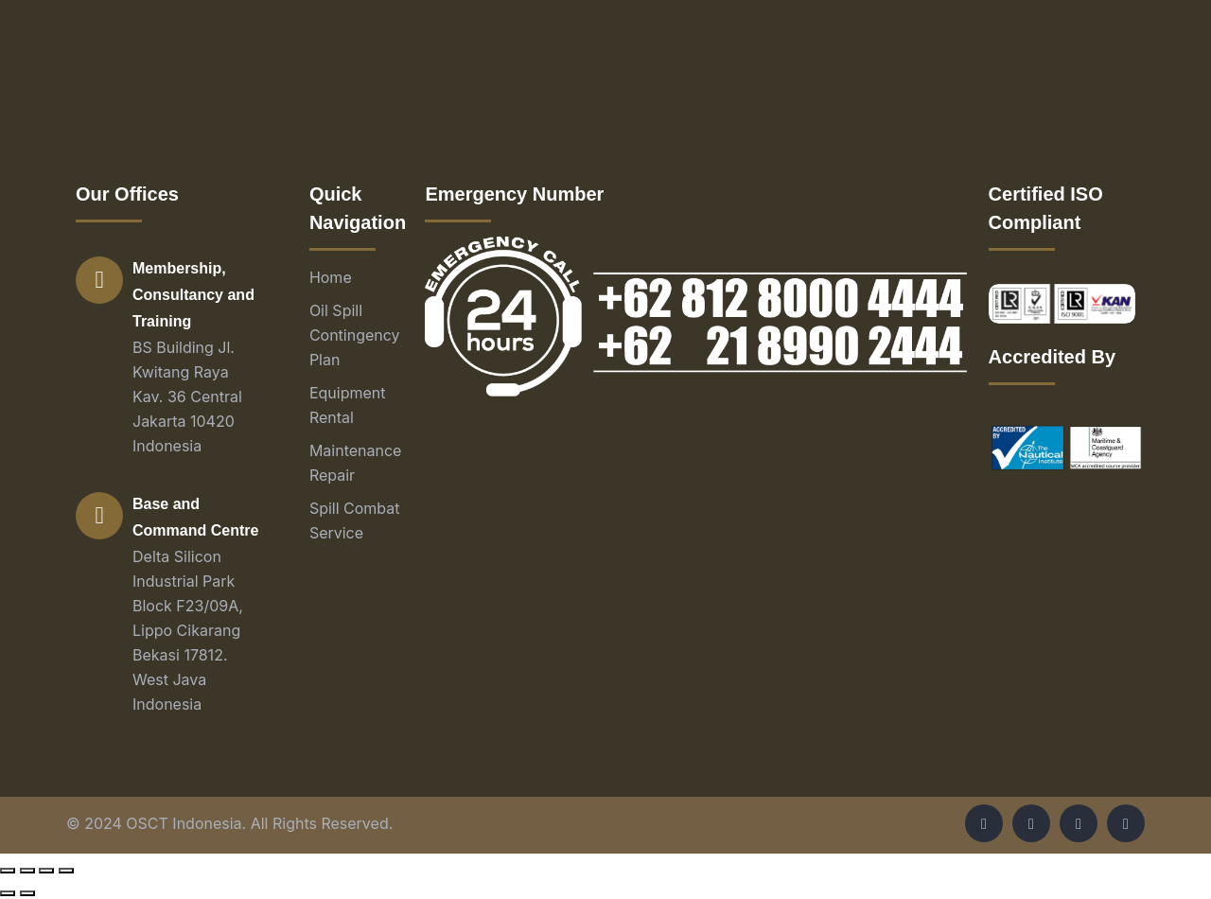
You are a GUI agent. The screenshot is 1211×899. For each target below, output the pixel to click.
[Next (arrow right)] (27, 893)
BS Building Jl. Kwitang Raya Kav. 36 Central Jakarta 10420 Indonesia (187, 396)
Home (330, 277)
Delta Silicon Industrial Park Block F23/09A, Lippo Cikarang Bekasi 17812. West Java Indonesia (187, 630)
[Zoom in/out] (66, 870)
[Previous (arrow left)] (7, 893)
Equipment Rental (347, 405)
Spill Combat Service (354, 520)
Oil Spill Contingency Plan (354, 335)
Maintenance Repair (355, 463)
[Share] (27, 870)
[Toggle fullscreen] (46, 870)
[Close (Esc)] (7, 870)
